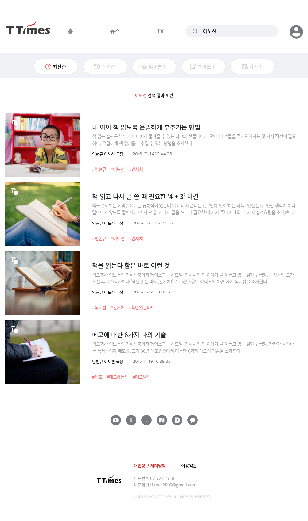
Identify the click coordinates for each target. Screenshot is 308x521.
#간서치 (136, 169)
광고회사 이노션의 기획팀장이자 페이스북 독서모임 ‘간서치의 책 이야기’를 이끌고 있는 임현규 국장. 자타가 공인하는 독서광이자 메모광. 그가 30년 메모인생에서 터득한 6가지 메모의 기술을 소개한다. (193, 347)
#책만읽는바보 (142, 307)
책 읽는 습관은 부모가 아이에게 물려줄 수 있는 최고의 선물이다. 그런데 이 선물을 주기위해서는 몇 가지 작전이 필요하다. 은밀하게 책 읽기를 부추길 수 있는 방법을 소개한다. (194, 139)
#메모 (97, 376)
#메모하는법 (117, 376)
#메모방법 (142, 376)
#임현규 (99, 169)
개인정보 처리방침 (150, 465)
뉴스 (115, 31)
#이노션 (118, 169)
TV (160, 31)
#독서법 (99, 307)
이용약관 (189, 465)
